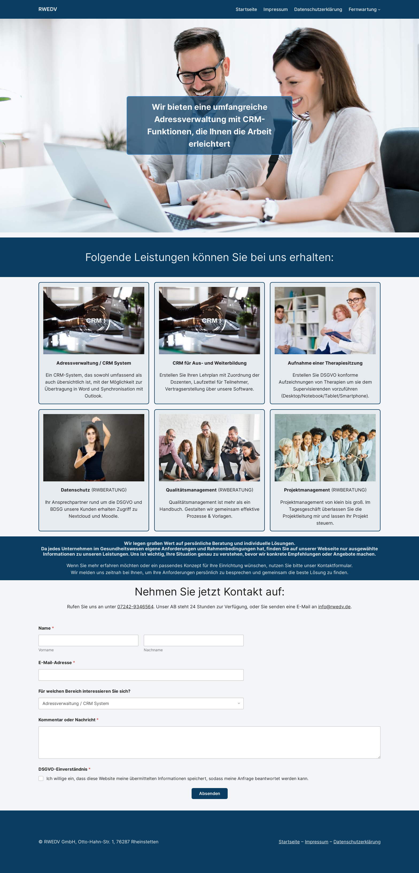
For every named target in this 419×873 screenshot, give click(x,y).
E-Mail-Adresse (56, 662)
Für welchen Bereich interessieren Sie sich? (84, 691)
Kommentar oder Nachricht (68, 719)
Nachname (153, 650)
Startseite (289, 841)
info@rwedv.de (334, 606)
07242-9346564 (135, 606)
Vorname (46, 650)
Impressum (316, 841)
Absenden (209, 793)
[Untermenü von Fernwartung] (379, 9)
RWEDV (47, 9)
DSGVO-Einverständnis (64, 769)
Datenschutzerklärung (357, 841)
